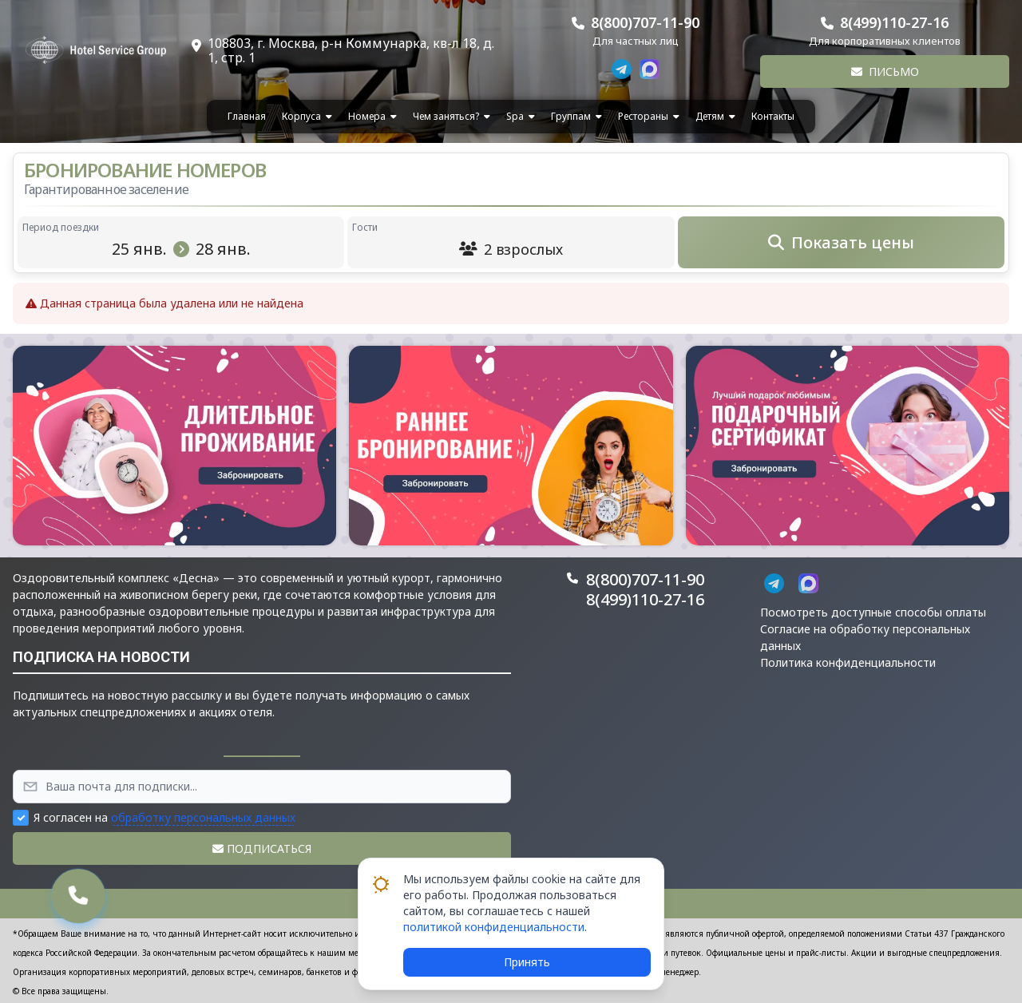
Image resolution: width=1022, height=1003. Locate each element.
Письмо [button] (885, 71)
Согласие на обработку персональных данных (865, 637)
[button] (174, 445)
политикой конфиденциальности (493, 926)
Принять (527, 961)
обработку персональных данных (203, 817)
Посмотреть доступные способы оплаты (873, 612)
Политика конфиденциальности (848, 662)
